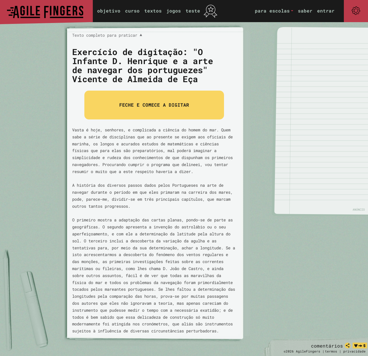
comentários (327, 346)
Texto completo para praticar (107, 35)
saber (305, 11)
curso (132, 11)
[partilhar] (348, 345)
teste (193, 11)
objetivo (108, 11)
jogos (173, 11)
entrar (326, 11)
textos (153, 11)
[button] (274, 11)
